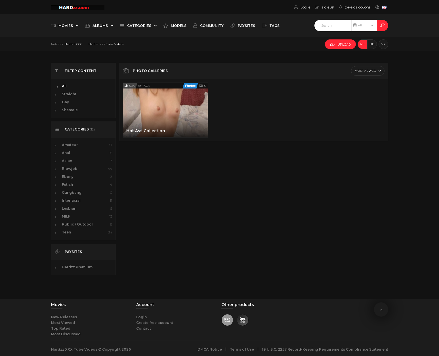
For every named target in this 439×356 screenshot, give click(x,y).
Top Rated (60, 328)
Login (141, 317)
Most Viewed (63, 323)
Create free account (154, 323)
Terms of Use (242, 349)
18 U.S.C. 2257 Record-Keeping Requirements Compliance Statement (325, 349)
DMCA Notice (210, 349)
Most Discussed (66, 334)
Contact (143, 328)
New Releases (64, 317)
